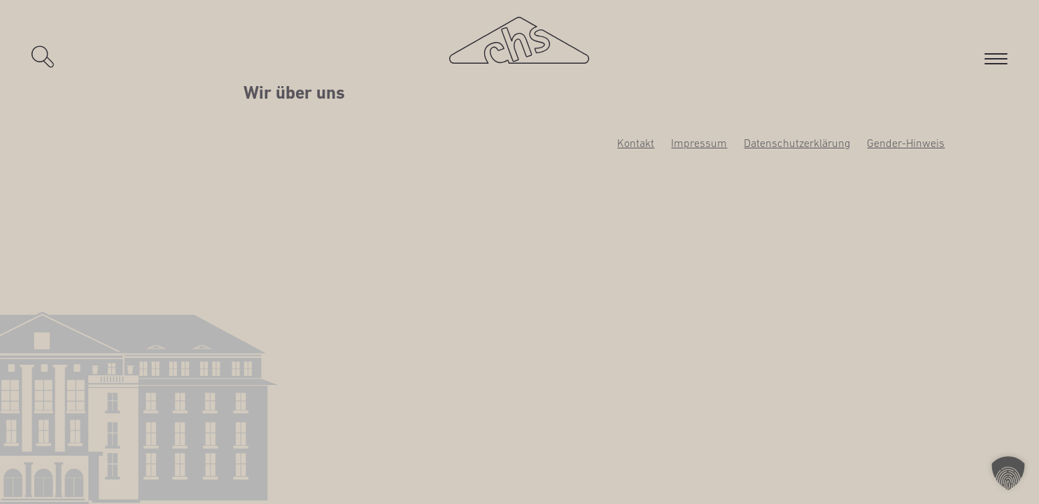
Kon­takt (635, 142)
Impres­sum (699, 142)
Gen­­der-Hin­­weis (906, 142)
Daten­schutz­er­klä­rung (797, 142)
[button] (1008, 473)
